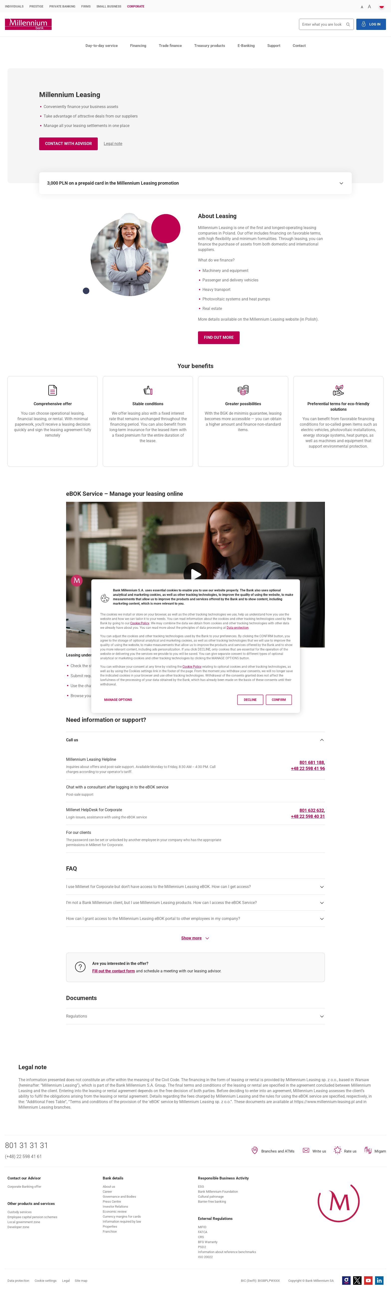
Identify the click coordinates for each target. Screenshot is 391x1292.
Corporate (135, 6)
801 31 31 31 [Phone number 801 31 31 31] (26, 1145)
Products (34, 58)
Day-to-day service (102, 45)
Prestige (36, 6)
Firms (86, 6)
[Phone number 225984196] (308, 768)
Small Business (109, 6)
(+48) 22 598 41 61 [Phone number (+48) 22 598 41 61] (23, 1156)
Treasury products (209, 45)
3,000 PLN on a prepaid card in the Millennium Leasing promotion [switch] (113, 183)
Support (273, 45)
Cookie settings (46, 1281)
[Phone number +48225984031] (308, 816)
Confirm (298, 712)
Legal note (113, 143)
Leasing (73, 58)
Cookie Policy (126, 617)
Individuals (14, 6)
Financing (138, 45)
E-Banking (246, 45)
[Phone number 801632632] (311, 810)
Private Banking (62, 6)
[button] (362, 6)
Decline (263, 712)
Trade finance (170, 45)
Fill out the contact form (113, 971)
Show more (195, 938)
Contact (299, 45)
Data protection (247, 623)
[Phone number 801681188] (311, 762)
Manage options (99, 712)
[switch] (341, 183)
